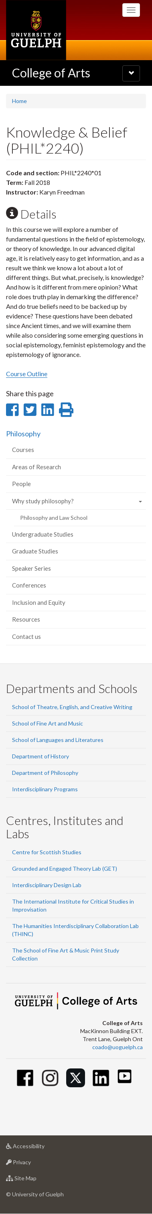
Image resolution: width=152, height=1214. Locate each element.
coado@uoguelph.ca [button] (117, 1047)
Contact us (26, 636)
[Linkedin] (100, 1077)
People (21, 483)
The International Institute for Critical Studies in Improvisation (73, 905)
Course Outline (26, 373)
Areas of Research (36, 466)
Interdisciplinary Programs (45, 789)
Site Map (34, 1180)
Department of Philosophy (45, 772)
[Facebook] (25, 1077)
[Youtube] (124, 1076)
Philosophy (23, 433)
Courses (23, 449)
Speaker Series (31, 568)
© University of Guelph (35, 1194)
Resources (26, 619)
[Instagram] (50, 1077)
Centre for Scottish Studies (46, 852)
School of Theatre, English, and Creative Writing (72, 706)
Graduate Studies (35, 551)
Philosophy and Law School (53, 517)
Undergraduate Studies (42, 534)
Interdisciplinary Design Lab (46, 885)
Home (19, 100)
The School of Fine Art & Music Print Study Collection (65, 954)
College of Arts (51, 72)
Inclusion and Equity (38, 602)
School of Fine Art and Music (47, 723)
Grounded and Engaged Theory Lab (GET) (64, 868)
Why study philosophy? (43, 501)
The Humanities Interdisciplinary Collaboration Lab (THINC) (75, 929)
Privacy (31, 1164)
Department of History (40, 756)
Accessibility (38, 1148)
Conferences (29, 585)
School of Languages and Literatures (57, 739)
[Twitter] (75, 1077)
